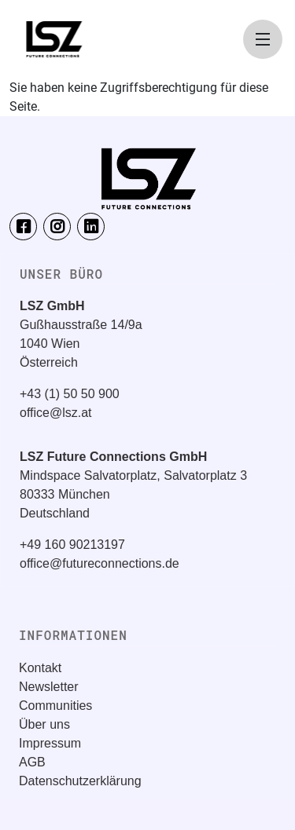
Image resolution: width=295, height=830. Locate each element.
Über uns (44, 724)
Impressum (50, 743)
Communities (55, 705)
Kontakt (40, 668)
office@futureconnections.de (99, 563)
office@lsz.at (56, 412)
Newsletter (49, 686)
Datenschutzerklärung (80, 781)
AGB (32, 762)
